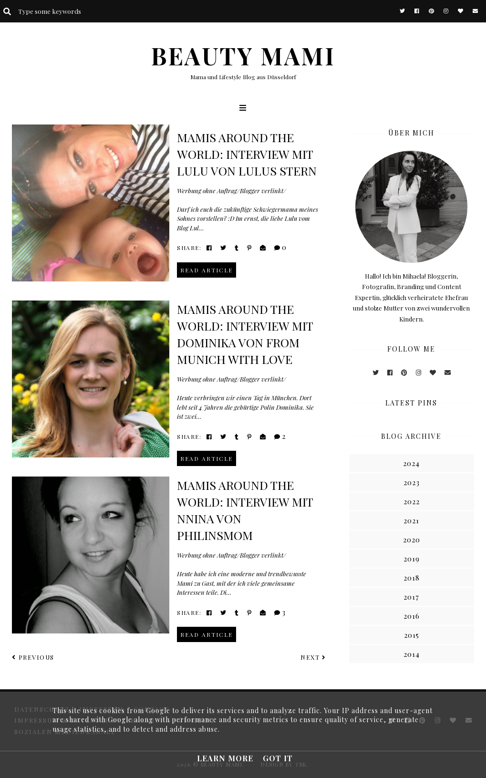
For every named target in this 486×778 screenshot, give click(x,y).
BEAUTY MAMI (243, 56)
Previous (33, 657)
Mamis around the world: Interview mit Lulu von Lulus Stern (247, 153)
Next (313, 657)
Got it (278, 758)
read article (206, 270)
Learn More (225, 758)
